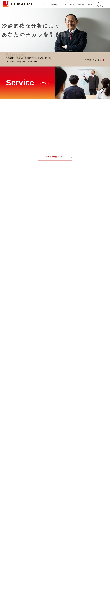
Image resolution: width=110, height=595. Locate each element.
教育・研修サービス (13, 569)
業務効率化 (66, 562)
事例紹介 (81, 4)
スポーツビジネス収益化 (71, 576)
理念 (45, 562)
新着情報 (54, 4)
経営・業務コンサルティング (16, 562)
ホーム (46, 4)
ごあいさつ (47, 558)
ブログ (90, 4)
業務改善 (65, 573)
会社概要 (46, 565)
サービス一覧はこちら (55, 157)
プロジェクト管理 (68, 569)
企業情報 (72, 4)
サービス (63, 4)
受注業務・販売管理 (69, 565)
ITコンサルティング (13, 558)
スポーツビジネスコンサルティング (19, 565)
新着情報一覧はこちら (93, 60)
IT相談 (64, 558)
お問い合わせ (99, 6)
